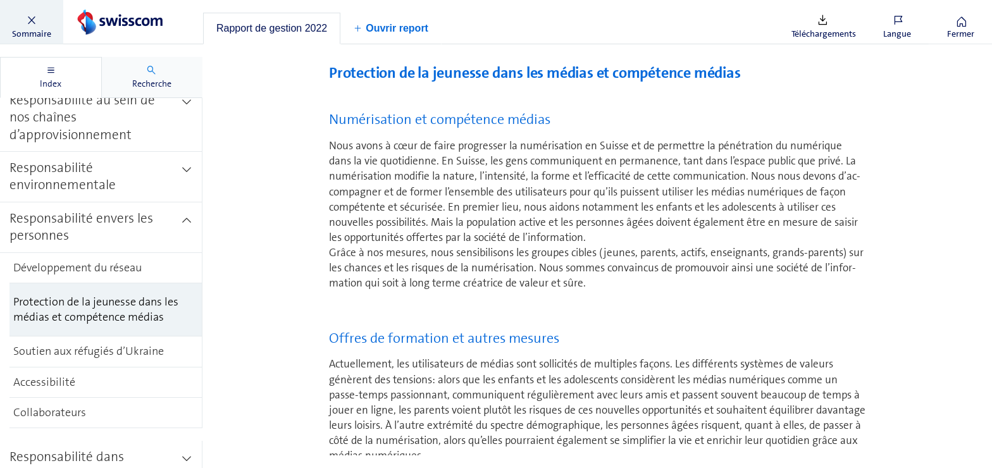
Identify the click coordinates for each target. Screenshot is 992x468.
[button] (31, 22)
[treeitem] (101, 118)
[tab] (271, 28)
